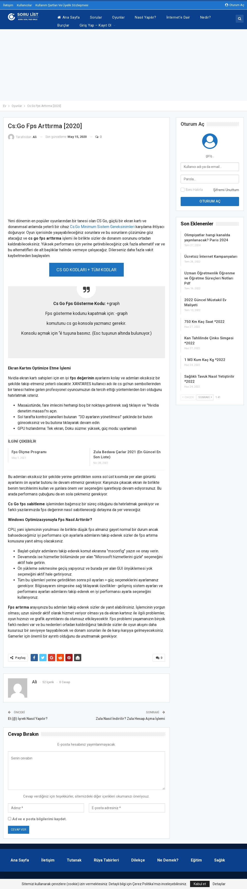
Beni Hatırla (194, 187)
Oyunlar (118, 17)
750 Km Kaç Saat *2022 (204, 319)
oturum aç (234, 5)
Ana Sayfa (68, 17)
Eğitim (196, 857)
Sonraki (205, 394)
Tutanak (74, 857)
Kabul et (200, 884)
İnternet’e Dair (178, 17)
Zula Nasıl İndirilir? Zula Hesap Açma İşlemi (130, 716)
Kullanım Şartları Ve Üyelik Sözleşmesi (61, 5)
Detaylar (219, 884)
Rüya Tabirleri (106, 857)
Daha (204, 17)
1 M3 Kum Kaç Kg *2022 (204, 357)
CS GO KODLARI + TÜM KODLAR (86, 267)
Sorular (96, 17)
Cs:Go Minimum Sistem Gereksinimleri (102, 224)
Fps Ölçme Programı (29, 449)
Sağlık (219, 857)
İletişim (8, 5)
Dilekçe (138, 857)
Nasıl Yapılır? (145, 17)
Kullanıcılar (24, 5)
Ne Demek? (167, 857)
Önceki (188, 394)
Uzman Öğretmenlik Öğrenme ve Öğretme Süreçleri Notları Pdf (209, 276)
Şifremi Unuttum (226, 187)
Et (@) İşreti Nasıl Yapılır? (28, 716)
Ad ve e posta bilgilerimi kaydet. (39, 816)
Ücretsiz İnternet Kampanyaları (210, 254)
